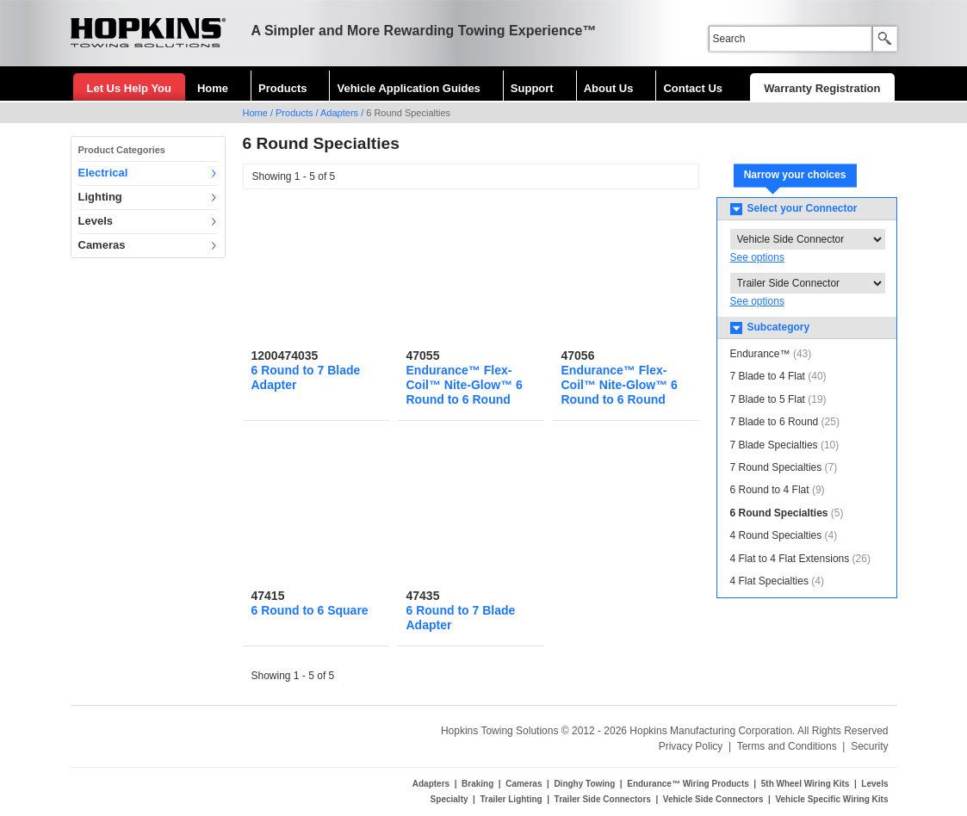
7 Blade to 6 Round (774, 422)
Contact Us (692, 88)
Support (532, 88)
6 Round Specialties (779, 513)
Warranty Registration (822, 88)
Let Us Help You (129, 88)
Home (212, 88)
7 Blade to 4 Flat (767, 376)
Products (282, 88)
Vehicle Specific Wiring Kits (831, 799)
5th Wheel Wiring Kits (805, 783)
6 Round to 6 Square (310, 610)
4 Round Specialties (776, 535)
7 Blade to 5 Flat (767, 399)
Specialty (449, 799)
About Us (609, 88)
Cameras (102, 244)
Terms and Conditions (787, 746)
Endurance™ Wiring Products (688, 783)
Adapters (339, 113)
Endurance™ (760, 354)
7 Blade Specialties (774, 445)
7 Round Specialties (776, 467)
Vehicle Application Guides (408, 88)
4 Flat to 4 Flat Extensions (790, 559)
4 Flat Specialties (769, 581)
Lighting (100, 196)
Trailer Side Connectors (603, 799)
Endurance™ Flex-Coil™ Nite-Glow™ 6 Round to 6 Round (464, 384)
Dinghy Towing (584, 783)
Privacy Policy (691, 746)
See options (757, 257)
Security (869, 746)
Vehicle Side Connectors (713, 799)
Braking (477, 783)
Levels (95, 220)
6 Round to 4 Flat (769, 490)
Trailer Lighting (511, 799)
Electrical (103, 172)
